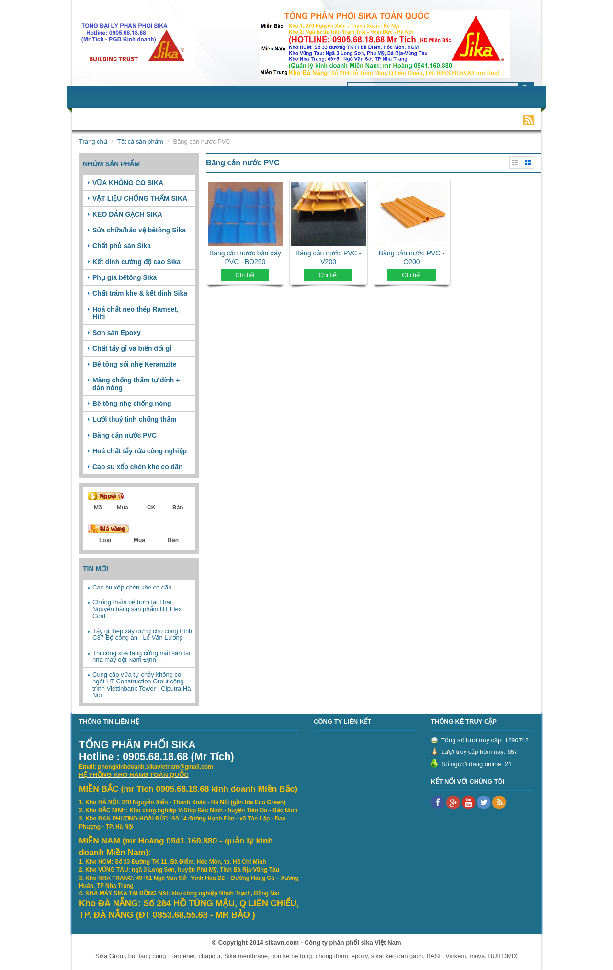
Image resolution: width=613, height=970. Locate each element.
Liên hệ (446, 119)
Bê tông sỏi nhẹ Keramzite (134, 364)
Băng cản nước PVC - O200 (411, 257)
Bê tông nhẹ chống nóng (131, 403)
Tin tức (242, 119)
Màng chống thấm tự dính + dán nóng (136, 384)
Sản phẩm (162, 119)
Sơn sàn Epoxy (116, 332)
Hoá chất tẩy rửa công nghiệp (139, 451)
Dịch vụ (205, 119)
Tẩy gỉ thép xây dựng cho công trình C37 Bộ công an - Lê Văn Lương (142, 634)
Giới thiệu (115, 119)
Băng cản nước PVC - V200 (328, 257)
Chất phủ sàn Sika (121, 246)
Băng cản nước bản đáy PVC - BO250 (245, 257)
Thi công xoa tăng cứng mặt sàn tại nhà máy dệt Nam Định (141, 656)
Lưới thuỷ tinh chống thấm (134, 419)
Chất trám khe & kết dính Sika (139, 293)
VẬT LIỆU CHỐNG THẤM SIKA (139, 198)
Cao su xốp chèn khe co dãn (137, 467)
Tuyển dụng (287, 119)
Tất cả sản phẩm (140, 141)
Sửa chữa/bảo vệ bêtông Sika (139, 230)
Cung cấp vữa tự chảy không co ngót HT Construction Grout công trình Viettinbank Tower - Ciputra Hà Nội (141, 685)
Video (411, 119)
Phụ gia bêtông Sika (124, 277)
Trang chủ (93, 141)
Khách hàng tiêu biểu (354, 119)
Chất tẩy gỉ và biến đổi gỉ (131, 348)
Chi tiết (245, 274)
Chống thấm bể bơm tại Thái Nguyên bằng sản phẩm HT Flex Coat (137, 609)
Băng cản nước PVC (124, 435)
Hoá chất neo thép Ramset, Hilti (135, 313)
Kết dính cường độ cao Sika (136, 262)
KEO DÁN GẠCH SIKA (127, 214)
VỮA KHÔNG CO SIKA (127, 182)
